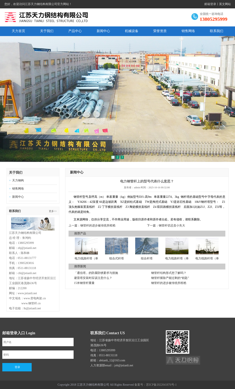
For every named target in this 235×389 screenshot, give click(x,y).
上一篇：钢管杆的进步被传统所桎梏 (92, 225)
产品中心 (75, 31)
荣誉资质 (160, 31)
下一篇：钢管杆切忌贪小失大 (166, 225)
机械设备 (131, 31)
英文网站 (225, 4)
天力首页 (18, 31)
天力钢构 (18, 180)
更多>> (53, 211)
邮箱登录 (210, 4)
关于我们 (46, 31)
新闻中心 (103, 31)
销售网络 (188, 31)
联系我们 (216, 31)
